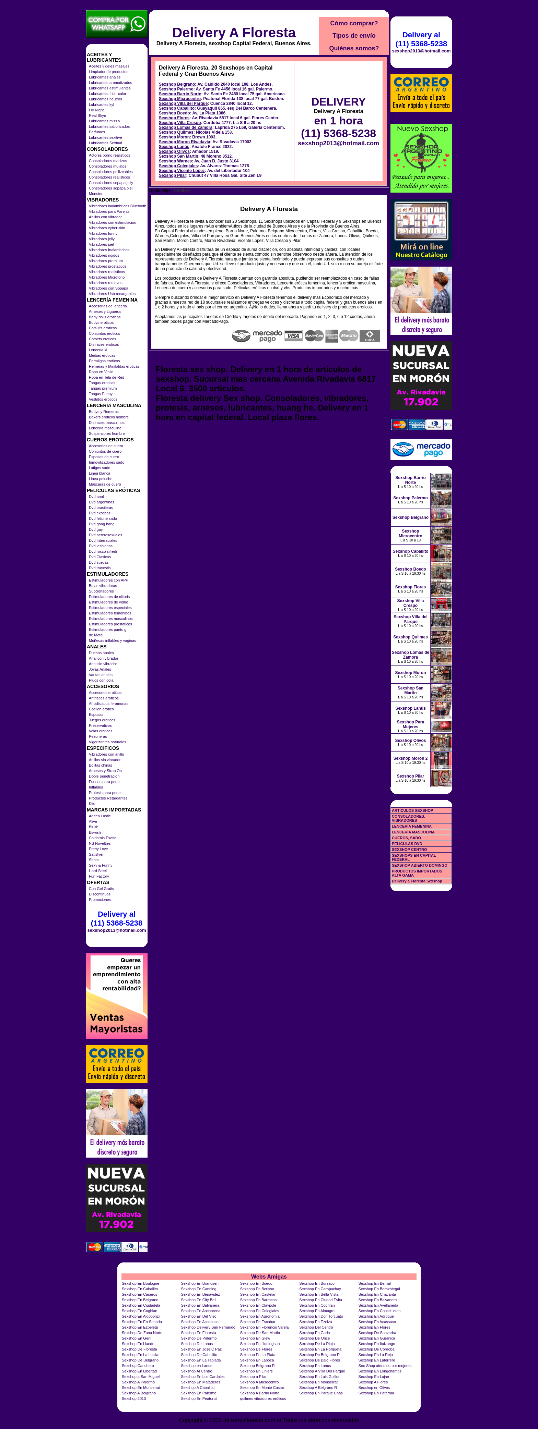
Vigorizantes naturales (107, 742)
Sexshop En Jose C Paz (201, 1349)
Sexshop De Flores (256, 1349)
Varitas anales (101, 675)
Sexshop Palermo (176, 89)
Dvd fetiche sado (103, 518)
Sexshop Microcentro (180, 98)
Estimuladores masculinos (111, 618)
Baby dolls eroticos (104, 317)
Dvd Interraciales (103, 540)
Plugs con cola (101, 680)
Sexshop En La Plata (258, 1355)
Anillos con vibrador (105, 217)
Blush (93, 827)
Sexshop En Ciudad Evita (320, 1300)
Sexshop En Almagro (317, 1311)
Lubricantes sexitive (105, 137)
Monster (96, 194)
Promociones (100, 899)
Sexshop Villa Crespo (180, 122)
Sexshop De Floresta (139, 1349)
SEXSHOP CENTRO (409, 849)
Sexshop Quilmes (176, 132)
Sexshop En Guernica (377, 1338)
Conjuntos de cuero (105, 451)
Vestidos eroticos (103, 399)
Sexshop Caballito (177, 108)
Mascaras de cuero (105, 484)
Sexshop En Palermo (198, 1393)
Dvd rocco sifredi (103, 551)
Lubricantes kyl (101, 104)
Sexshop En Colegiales (259, 1311)
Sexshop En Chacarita (377, 1294)
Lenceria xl (98, 350)
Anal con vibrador (103, 658)
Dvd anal (96, 496)
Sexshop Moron (174, 137)
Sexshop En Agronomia (260, 1316)
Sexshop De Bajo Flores (319, 1360)
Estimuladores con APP (108, 580)
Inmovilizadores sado (106, 462)
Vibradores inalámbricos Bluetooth (117, 206)
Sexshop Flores (174, 117)
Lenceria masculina (105, 428)
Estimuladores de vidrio (108, 602)
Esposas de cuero (104, 457)
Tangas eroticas (102, 383)
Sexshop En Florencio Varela (264, 1327)
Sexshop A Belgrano (139, 1393)
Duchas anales (101, 653)
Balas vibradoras (103, 586)
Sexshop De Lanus (197, 1344)
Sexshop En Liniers (256, 1371)
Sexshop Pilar (172, 175)
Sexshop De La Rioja (317, 1344)
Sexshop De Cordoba (377, 1349)
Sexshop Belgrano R (257, 1366)
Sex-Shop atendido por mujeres (385, 1366)
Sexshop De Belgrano (140, 1360)
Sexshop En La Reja (376, 1355)
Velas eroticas (100, 731)
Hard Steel (98, 871)
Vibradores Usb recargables (112, 294)
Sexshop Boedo (174, 113)
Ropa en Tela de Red (106, 377)
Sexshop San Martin (178, 156)
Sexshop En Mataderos (200, 1382)
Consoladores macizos (108, 161)
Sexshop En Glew (255, 1338)
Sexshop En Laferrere (377, 1360)
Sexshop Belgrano (177, 84)
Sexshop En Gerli (136, 1338)
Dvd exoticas (99, 513)
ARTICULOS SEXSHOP (412, 810)
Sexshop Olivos (174, 151)
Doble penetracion (104, 776)
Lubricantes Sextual (105, 143)
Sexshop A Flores (373, 1382)
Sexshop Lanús (174, 146)
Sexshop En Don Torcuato (321, 1316)
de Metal (96, 635)
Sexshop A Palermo (138, 1382)
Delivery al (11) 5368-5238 (116, 918)
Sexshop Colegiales (178, 165)
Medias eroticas (102, 355)
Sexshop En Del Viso (198, 1316)
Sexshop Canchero (138, 1366)
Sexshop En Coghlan (317, 1305)
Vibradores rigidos (104, 255)
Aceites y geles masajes (109, 66)
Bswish (95, 832)
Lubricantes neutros (105, 99)
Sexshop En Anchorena (200, 1311)
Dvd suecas (98, 562)
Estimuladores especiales (110, 608)
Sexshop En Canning (198, 1289)
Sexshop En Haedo (138, 1344)
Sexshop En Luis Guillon (319, 1377)
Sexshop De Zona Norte (142, 1333)
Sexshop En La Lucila (140, 1355)
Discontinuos (99, 894)
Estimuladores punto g (107, 629)
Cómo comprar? (354, 23)
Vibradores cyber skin (107, 228)
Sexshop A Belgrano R (318, 1387)
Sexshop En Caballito (140, 1289)
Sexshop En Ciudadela (141, 1305)
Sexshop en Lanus (196, 1366)
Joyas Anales (100, 669)
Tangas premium (103, 388)
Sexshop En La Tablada (201, 1360)
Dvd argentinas (101, 502)
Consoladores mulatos (107, 166)
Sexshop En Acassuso (199, 1322)
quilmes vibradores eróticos (263, 1398)
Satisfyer (96, 854)
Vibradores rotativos (105, 283)
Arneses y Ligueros (105, 311)
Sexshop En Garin (314, 1333)
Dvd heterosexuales (105, 535)
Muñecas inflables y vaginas (112, 640)
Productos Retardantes (108, 798)
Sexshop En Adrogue (376, 1316)
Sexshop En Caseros (139, 1294)
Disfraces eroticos (104, 344)
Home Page (159, 190)
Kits (92, 804)
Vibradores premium (106, 261)
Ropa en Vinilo (101, 372)
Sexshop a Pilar (253, 1377)
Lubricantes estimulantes (110, 88)
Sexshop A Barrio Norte (259, 1393)
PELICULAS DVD (407, 844)
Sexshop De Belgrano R (319, 1355)
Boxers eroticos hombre (109, 417)
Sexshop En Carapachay (320, 1289)
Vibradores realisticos (107, 272)
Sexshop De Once (314, 1338)
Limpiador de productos (108, 72)
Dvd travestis (100, 568)
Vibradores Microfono (107, 277)
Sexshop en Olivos (374, 1387)
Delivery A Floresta (233, 32)
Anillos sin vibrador (104, 760)
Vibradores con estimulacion (112, 222)
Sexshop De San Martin (260, 1333)
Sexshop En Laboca (257, 1360)
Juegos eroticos (102, 720)
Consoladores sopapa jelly (111, 183)
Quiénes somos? (354, 48)
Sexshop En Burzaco (317, 1283)
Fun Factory (99, 876)
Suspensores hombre (107, 433)
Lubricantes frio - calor (107, 93)
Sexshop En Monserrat (318, 1382)
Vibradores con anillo (106, 754)
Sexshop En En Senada (142, 1322)
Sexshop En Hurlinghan (260, 1344)
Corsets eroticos (102, 339)
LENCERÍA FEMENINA (412, 826)
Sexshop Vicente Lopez (182, 170)
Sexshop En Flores (374, 1327)
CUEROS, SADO (406, 838)
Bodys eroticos (101, 322)
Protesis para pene (104, 793)
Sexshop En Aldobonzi (141, 1316)
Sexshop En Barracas (258, 1300)
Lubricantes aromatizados (110, 83)
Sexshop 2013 (134, 1398)
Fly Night (96, 110)
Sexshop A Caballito (197, 1387)
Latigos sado (99, 468)
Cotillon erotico (101, 709)
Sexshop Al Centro (196, 1371)
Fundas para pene (104, 782)
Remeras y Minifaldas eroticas (114, 366)
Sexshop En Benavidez (200, 1294)
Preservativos (100, 725)
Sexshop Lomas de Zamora (185, 127)
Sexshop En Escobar (258, 1322)
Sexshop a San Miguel (141, 1377)
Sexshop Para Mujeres (410, 724)
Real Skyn (97, 115)
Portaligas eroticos (104, 361)
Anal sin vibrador (103, 664)
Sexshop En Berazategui (379, 1289)
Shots (93, 860)
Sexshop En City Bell (198, 1300)
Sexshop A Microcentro (259, 1382)
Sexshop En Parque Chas (321, 1393)
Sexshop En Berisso (257, 1289)
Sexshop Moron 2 (410, 758)
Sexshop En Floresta (198, 1333)
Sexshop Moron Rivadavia (184, 141)
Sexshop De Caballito (199, 1355)
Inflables (96, 787)
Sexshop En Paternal (376, 1393)
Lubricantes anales (104, 77)
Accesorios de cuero (106, 446)
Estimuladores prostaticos (110, 624)
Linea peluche (101, 479)
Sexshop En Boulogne (140, 1283)
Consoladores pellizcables (111, 172)
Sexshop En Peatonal (199, 1398)
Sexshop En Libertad (139, 1371)
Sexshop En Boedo (256, 1283)
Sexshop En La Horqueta (320, 1349)
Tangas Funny (101, 394)
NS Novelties (100, 843)
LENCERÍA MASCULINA (413, 832)
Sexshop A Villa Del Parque (322, 1371)
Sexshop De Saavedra (377, 1333)
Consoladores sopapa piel (110, 188)
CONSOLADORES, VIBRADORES (408, 818)
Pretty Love (98, 849)
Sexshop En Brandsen (199, 1283)
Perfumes (97, 132)
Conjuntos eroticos (104, 333)
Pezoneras (98, 736)
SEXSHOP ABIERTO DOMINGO (419, 865)
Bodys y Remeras (104, 412)
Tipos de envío (354, 35)
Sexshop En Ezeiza (315, 1322)
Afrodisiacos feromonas (108, 703)
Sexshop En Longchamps (380, 1371)
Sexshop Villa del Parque (183, 103)
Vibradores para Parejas (109, 211)
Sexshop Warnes (175, 161)
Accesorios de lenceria (108, 306)
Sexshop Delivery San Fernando (208, 1327)
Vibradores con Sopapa (108, 288)
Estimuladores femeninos (110, 613)
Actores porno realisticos (109, 155)
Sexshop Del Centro (316, 1327)
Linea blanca (99, 473)
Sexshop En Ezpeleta (140, 1327)
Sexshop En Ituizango (377, 1344)
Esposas (96, 714)
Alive (93, 821)
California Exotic (102, 838)
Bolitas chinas (100, 765)
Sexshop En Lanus (315, 1366)
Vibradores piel (101, 244)
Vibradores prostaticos (107, 266)
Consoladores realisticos (109, 177)
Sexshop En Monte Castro (262, 1387)
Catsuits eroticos (103, 328)
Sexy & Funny (100, 865)
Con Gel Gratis (101, 889)
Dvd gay (96, 529)
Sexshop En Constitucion (380, 1311)
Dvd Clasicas (100, 557)
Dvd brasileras (101, 507)
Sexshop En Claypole (258, 1305)
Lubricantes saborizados (109, 126)
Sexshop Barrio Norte (180, 93)
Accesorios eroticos (105, 693)
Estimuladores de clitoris (109, 597)
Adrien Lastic (100, 816)
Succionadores (101, 591)
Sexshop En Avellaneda (378, 1305)
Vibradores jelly (102, 239)
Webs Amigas (269, 1277)
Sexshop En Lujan (374, 1377)
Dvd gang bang (102, 524)
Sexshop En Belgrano (140, 1300)
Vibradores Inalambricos (109, 250)
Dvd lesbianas (101, 546)
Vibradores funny (103, 233)
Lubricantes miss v (104, 121)
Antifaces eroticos (104, 698)
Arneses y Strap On (105, 771)
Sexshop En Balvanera (378, 1300)
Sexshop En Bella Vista (318, 1294)
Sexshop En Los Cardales (202, 1377)
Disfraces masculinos (107, 422)
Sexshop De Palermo (199, 1338)
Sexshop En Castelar (258, 1294)
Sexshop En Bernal (375, 1283)
